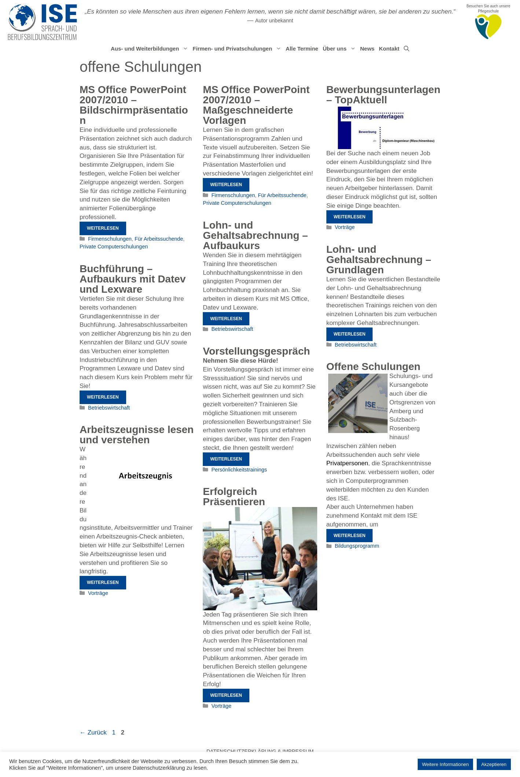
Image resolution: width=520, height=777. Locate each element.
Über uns (340, 48)
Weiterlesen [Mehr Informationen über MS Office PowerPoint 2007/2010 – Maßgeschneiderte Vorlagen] (226, 184)
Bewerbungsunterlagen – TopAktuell (383, 95)
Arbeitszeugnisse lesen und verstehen (137, 434)
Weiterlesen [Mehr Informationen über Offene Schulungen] (350, 535)
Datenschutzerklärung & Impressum (260, 751)
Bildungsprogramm (357, 546)
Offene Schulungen (373, 366)
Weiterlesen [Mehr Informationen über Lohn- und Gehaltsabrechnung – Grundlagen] (350, 334)
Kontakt (389, 48)
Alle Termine (302, 48)
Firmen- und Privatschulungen (238, 48)
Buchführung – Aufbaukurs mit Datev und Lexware (133, 279)
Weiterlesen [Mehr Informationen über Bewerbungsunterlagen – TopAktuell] (350, 216)
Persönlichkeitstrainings (239, 470)
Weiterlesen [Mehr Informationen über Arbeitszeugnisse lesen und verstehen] (103, 582)
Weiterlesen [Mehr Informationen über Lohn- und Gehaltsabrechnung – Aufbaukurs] (226, 318)
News (367, 48)
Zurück (93, 732)
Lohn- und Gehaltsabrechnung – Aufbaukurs (255, 235)
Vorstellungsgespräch (256, 351)
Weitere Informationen (445, 764)
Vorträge (345, 227)
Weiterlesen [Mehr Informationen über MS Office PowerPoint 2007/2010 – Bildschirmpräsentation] (103, 228)
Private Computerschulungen (114, 246)
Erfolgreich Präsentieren (234, 496)
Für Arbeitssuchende (159, 239)
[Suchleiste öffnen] (406, 48)
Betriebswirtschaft (232, 329)
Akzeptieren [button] (493, 764)
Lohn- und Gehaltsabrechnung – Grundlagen (378, 259)
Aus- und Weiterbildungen (150, 48)
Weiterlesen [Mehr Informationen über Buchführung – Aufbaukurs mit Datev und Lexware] (103, 397)
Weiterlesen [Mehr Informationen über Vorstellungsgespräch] (226, 459)
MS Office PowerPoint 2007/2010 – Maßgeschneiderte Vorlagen (256, 105)
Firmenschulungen (110, 239)
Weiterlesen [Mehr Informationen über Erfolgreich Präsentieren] (226, 695)
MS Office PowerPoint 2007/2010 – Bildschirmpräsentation (134, 105)
